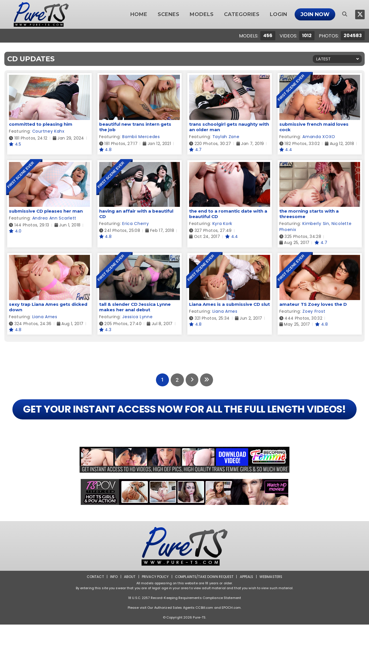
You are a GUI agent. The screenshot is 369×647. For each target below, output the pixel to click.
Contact (94, 599)
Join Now (315, 14)
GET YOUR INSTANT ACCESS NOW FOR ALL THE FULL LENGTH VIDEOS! (184, 420)
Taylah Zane (226, 137)
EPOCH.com (231, 630)
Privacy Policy (154, 599)
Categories (241, 14)
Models (202, 14)
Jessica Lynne (137, 317)
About (129, 599)
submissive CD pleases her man (46, 211)
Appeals (247, 599)
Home (138, 14)
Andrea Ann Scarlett (54, 218)
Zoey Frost (313, 311)
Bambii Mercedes (141, 137)
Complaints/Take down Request (204, 599)
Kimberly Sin (315, 223)
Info (112, 599)
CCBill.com (204, 630)
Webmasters (271, 599)
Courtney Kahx (48, 131)
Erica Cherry (135, 223)
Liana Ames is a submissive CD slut (229, 304)
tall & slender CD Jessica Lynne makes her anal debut (135, 306)
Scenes (168, 14)
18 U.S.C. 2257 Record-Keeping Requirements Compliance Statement (184, 620)
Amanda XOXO (318, 137)
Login (278, 14)
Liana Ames (44, 317)
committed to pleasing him (40, 124)
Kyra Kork (222, 223)
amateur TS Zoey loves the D (313, 304)
